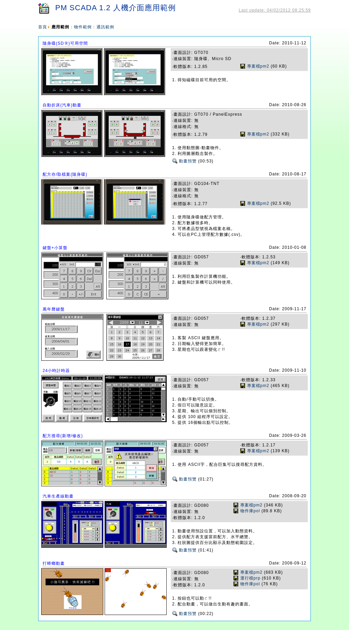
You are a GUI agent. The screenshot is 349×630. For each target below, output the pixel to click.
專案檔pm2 (258, 66)
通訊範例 (105, 27)
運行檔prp (250, 578)
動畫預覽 (188, 161)
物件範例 (83, 27)
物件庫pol (250, 511)
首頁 (42, 27)
